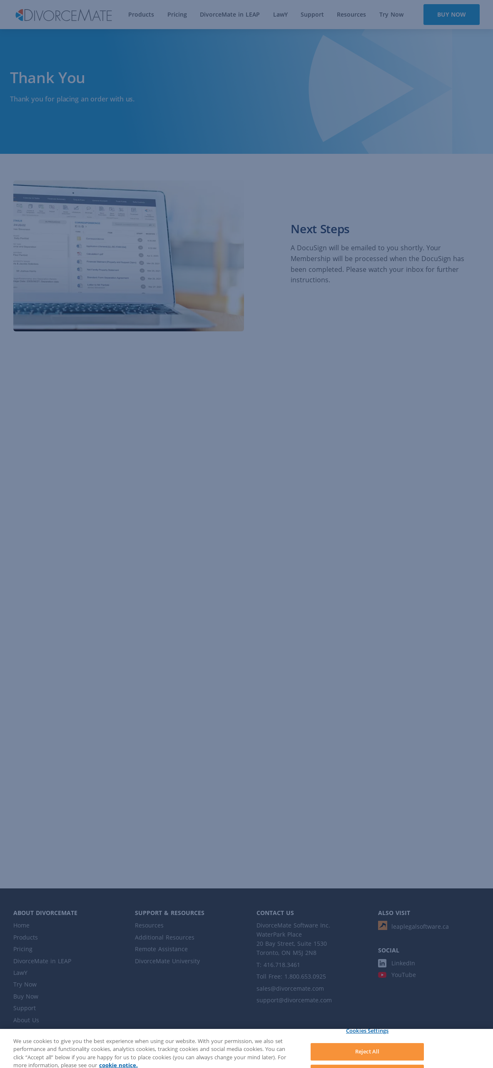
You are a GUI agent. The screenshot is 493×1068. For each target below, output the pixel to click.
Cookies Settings (367, 1034)
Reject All (367, 1056)
